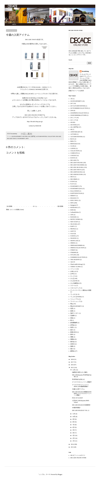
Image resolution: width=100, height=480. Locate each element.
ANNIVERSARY (75, 132)
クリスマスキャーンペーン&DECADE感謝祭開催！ (80, 385)
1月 (71, 99)
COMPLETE (74, 153)
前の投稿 (60, 206)
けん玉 (72, 278)
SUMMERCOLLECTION (77, 257)
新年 (71, 334)
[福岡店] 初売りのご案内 (79, 372)
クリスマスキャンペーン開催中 (82, 382)
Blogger (60, 474)
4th (71, 129)
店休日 (72, 344)
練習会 (72, 351)
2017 (71, 103)
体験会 (72, 339)
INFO (27, 138)
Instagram (73, 205)
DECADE (58, 136)
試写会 (72, 325)
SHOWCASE (74, 240)
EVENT (72, 181)
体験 (71, 337)
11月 (74, 414)
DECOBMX (73, 179)
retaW (72, 231)
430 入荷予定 (31, 136)
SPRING (72, 243)
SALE (72, 233)
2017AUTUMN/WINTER (77, 106)
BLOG (72, 139)
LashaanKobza (74, 212)
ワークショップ (75, 301)
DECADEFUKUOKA (76, 172)
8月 (73, 422)
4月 (73, 433)
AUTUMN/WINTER (41, 136)
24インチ (73, 120)
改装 (71, 311)
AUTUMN (73, 134)
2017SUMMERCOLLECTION (79, 108)
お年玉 (72, 274)
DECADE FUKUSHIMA (77, 165)
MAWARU (73, 217)
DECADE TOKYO (12, 138)
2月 (73, 438)
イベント (73, 269)
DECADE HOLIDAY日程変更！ (81, 405)
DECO (72, 177)
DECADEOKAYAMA (76, 174)
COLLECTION (51, 136)
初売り (72, 327)
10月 (74, 416)
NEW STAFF (74, 222)
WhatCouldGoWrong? (76, 264)
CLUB (72, 146)
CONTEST (73, 155)
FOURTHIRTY (21, 138)
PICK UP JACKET (77, 398)
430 (71, 122)
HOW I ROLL (74, 200)
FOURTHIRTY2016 (76, 188)
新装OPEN (73, 332)
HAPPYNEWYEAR (76, 193)
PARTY (72, 226)
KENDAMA (73, 207)
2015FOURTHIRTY (17, 136)
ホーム (35, 206)
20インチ (73, 117)
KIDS (72, 210)
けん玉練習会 (74, 283)
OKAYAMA (73, 224)
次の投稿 (9, 206)
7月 (73, 424)
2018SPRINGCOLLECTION (78, 113)
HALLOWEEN (74, 191)
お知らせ (73, 271)
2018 (71, 110)
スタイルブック (75, 288)
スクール (73, 285)
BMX (71, 141)
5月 (73, 430)
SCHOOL (73, 236)
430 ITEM (24, 136)
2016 (72, 365)
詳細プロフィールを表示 (76, 91)
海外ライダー (74, 313)
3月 (73, 435)
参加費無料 (73, 322)
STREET (72, 250)
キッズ (72, 276)
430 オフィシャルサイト (77, 455)
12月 (74, 370)
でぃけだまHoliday (76, 296)
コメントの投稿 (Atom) (17, 209)
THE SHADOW (75, 259)
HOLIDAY (73, 198)
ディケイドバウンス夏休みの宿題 (80, 290)
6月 (73, 427)
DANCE (72, 158)
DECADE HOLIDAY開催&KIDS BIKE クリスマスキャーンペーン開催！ (82, 393)
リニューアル (74, 299)
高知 (71, 318)
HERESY (73, 195)
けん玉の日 (73, 281)
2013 (72, 447)
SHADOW (73, 238)
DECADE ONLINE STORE (78, 458)
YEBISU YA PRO (75, 266)
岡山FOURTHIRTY (76, 306)
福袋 (71, 346)
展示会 (72, 341)
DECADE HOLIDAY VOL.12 (80, 410)
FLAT (72, 184)
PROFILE (73, 229)
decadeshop (85, 71)
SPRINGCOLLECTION (77, 248)
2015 (72, 367)
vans (71, 262)
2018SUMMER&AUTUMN (78, 115)
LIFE (71, 214)
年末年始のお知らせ (78, 379)
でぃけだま (73, 294)
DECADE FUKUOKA (76, 162)
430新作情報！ (76, 407)
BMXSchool (73, 143)
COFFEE (73, 148)
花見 (71, 308)
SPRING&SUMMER (76, 245)
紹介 (71, 330)
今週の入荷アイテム (78, 389)
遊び (71, 349)
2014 (72, 444)
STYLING (73, 255)
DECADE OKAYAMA (76, 167)
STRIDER (73, 252)
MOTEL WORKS (75, 219)
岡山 (71, 304)
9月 (73, 419)
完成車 (72, 315)
